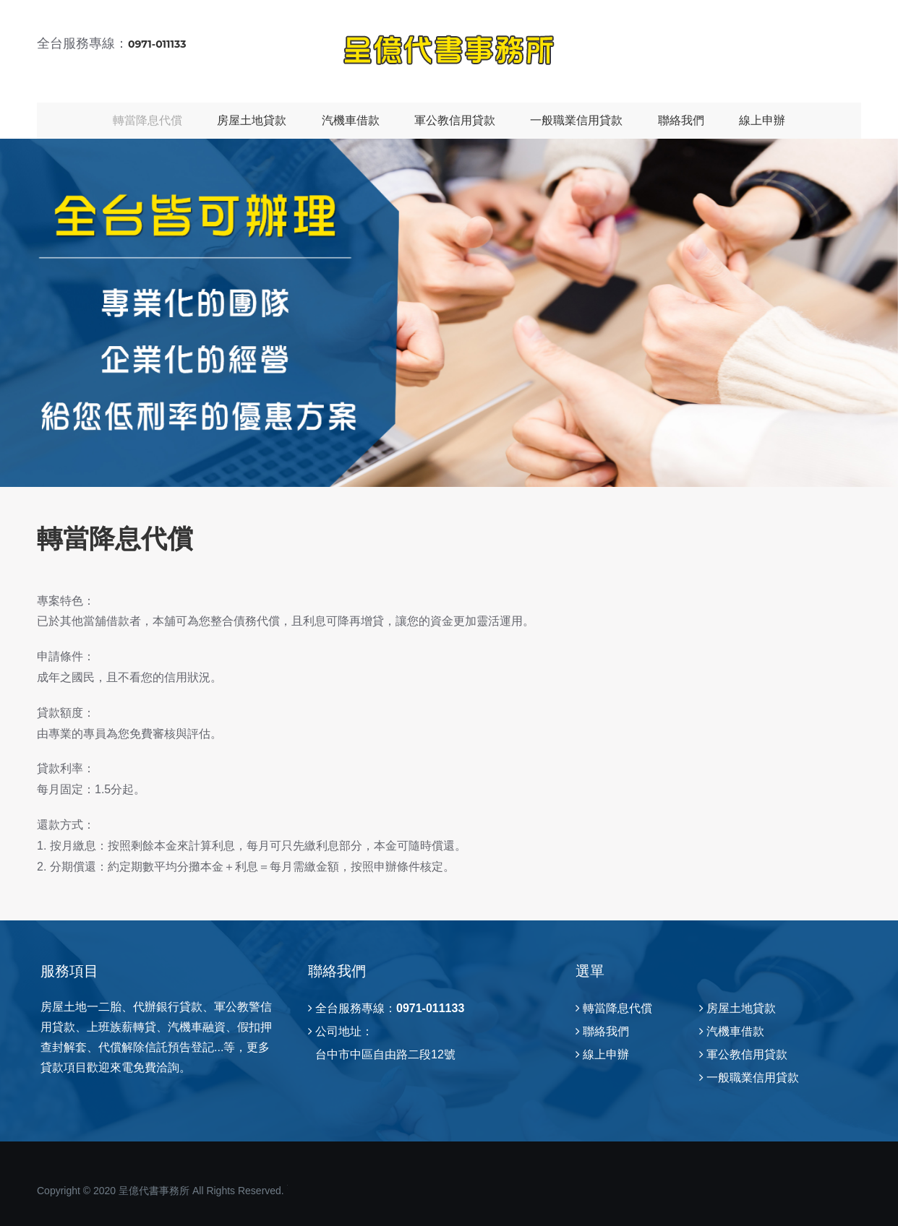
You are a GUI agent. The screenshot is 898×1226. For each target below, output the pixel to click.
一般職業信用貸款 (576, 120)
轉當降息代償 (147, 120)
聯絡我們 (681, 120)
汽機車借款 (351, 120)
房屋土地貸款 (251, 120)
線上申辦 (762, 120)
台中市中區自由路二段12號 (385, 1054)
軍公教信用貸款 (454, 120)
